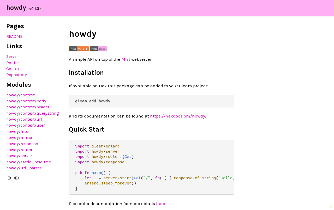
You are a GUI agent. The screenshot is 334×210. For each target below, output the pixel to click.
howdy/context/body (26, 100)
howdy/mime (19, 137)
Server (12, 56)
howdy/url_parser (23, 167)
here (160, 203)
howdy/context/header (27, 106)
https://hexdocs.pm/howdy (177, 116)
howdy (16, 7)
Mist (125, 59)
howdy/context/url (24, 119)
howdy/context (20, 94)
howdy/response (22, 143)
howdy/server (19, 155)
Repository (16, 74)
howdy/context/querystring (32, 113)
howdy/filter (18, 131)
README (14, 36)
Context (13, 68)
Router (12, 62)
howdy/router (19, 149)
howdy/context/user (25, 125)
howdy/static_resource (28, 161)
